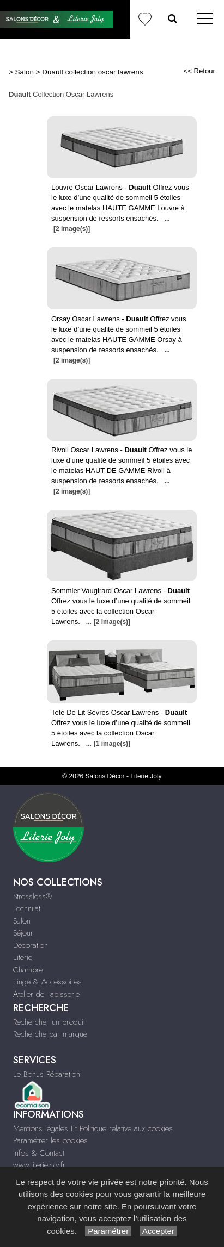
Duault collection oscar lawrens (92, 72)
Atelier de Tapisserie (46, 994)
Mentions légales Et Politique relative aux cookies (93, 1128)
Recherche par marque (50, 1034)
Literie (22, 957)
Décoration (30, 945)
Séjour (23, 933)
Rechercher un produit (49, 1022)
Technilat (26, 908)
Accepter (158, 1231)
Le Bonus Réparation (46, 1074)
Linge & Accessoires (47, 982)
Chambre (28, 970)
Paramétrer (108, 1231)
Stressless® (32, 896)
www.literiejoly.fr (39, 1165)
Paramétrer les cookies (50, 1140)
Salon (24, 72)
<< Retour (199, 71)
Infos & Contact (38, 1153)
